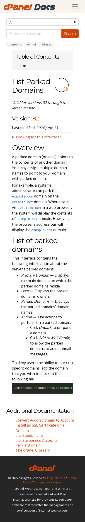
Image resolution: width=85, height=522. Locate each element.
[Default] (33, 33)
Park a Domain (28, 445)
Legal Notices (56, 478)
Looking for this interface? (38, 137)
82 (36, 118)
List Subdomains (29, 435)
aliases (46, 44)
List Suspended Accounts (36, 440)
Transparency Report (47, 482)
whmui (31, 44)
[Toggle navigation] (75, 6)
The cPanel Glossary (32, 450)
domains (15, 44)
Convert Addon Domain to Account (44, 420)
